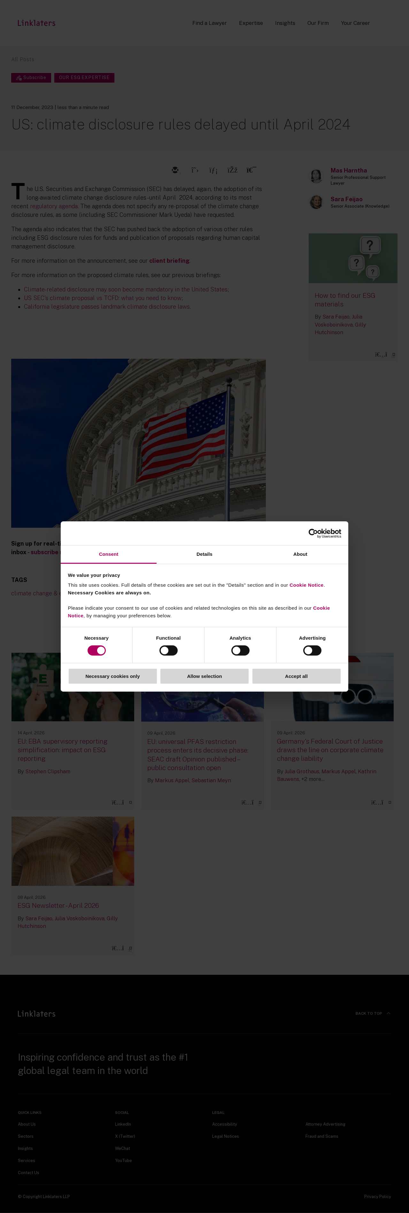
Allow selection (204, 676)
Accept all (296, 676)
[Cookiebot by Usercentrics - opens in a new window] (313, 533)
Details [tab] (204, 554)
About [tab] (300, 554)
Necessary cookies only (112, 676)
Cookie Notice (306, 585)
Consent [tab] (109, 554)
